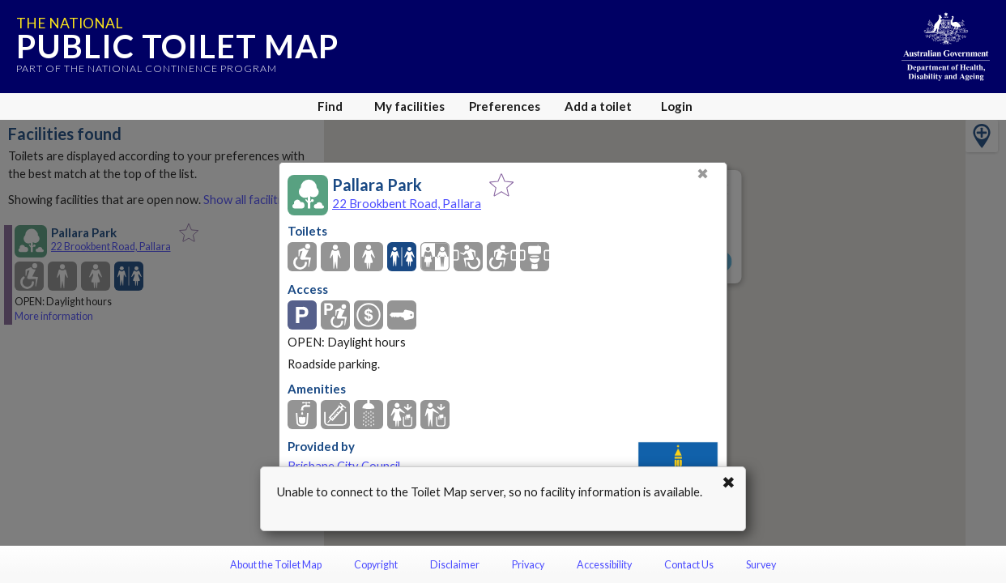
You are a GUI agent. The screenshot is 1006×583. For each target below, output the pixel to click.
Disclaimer (455, 565)
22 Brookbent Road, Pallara (406, 203)
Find (330, 106)
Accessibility (604, 565)
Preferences (504, 106)
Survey (761, 565)
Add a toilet (598, 106)
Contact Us (689, 565)
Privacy (528, 565)
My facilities (409, 106)
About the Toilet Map (276, 565)
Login (677, 106)
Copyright (376, 565)
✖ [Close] (703, 173)
